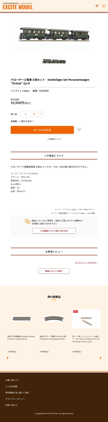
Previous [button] (7, 358)
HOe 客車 (91, 213)
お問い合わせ (11, 405)
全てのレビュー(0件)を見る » (86, 262)
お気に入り (79, 130)
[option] (54, 35)
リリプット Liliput (69, 209)
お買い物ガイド (12, 380)
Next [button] (101, 358)
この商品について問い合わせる (54, 230)
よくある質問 (11, 386)
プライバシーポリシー (15, 398)
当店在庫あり (63, 213)
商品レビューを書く (54, 271)
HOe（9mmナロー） (87, 209)
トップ (57, 209)
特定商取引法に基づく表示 (17, 392)
